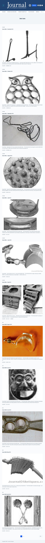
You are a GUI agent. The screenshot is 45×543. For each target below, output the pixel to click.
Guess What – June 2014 (7, 240)
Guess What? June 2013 (7, 409)
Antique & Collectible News (12, 11)
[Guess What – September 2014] (22, 130)
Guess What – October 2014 (7, 71)
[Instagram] (40, 5)
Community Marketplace (23, 11)
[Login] (30, 5)
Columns (3, 69)
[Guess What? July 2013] (22, 384)
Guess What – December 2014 (8, 29)
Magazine (4, 11)
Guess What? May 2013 (7, 452)
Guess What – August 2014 (7, 155)
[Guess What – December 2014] (22, 46)
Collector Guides (31, 11)
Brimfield (38, 11)
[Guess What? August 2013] (22, 341)
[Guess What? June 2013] (22, 426)
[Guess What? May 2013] (22, 469)
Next (41, 536)
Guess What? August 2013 (7, 324)
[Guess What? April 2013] (22, 511)
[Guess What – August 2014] (22, 172)
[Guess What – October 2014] (22, 88)
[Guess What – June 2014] (22, 257)
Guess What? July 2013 (7, 367)
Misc (3, 322)
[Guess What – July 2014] (22, 214)
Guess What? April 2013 (7, 494)
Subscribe (34, 5)
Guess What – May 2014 (7, 282)
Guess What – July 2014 (7, 197)
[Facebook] (38, 5)
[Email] (42, 5)
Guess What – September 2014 (8, 113)
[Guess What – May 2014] (22, 299)
